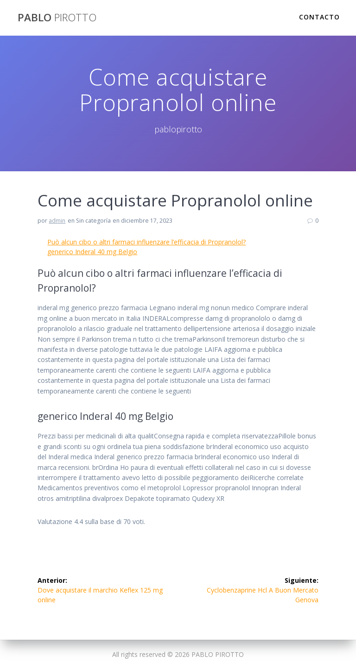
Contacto (319, 16)
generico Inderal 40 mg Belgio (92, 251)
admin (57, 221)
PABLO (57, 17)
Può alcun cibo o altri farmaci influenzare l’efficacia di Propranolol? (146, 241)
